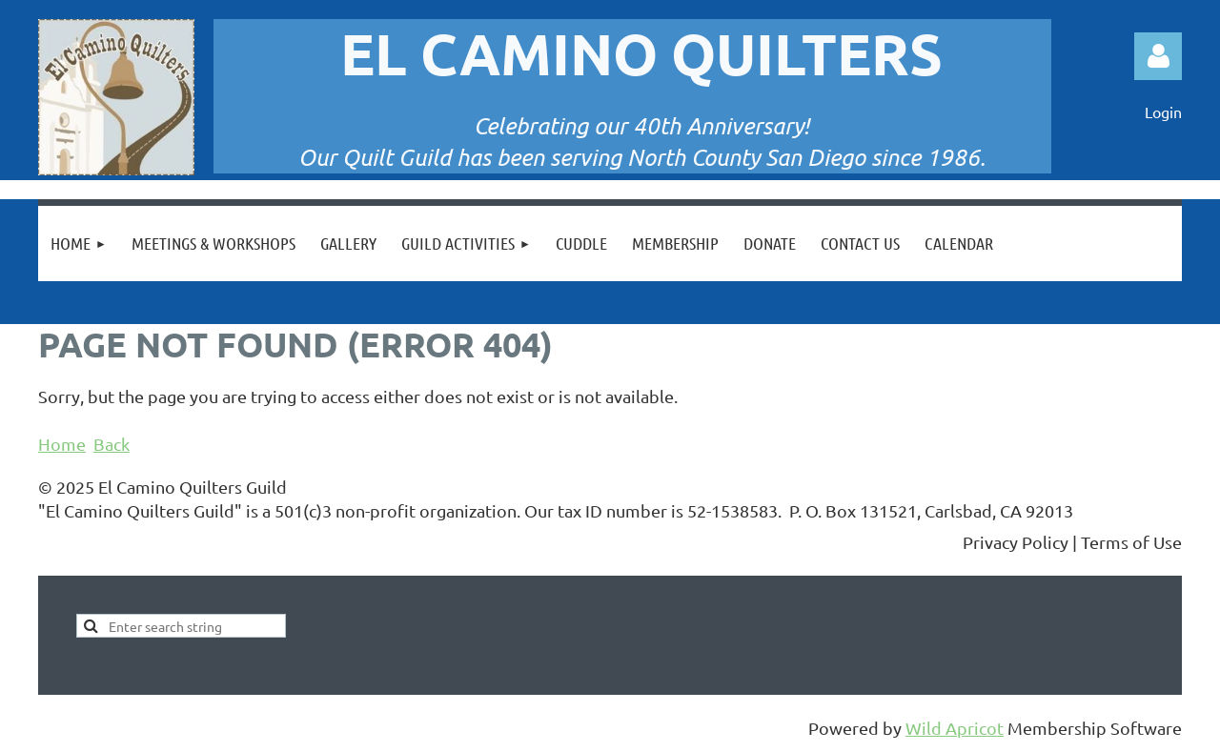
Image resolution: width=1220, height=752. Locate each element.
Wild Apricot (954, 728)
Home (62, 444)
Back (111, 444)
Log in (1158, 56)
